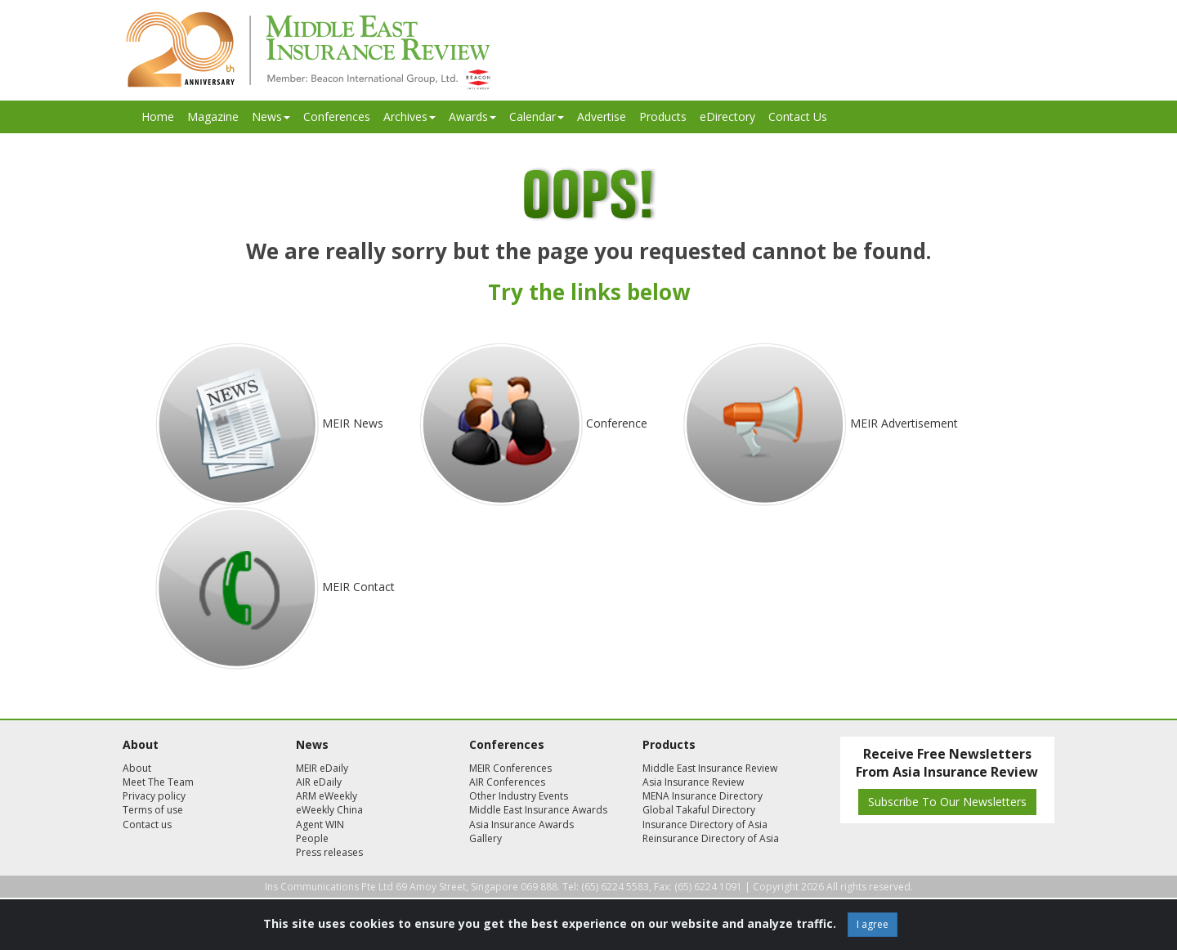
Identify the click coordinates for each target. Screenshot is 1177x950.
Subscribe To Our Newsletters (947, 801)
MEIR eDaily (322, 768)
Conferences (336, 116)
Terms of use (153, 810)
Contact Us (797, 116)
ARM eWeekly (326, 796)
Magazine (213, 116)
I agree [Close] (872, 924)
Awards (472, 116)
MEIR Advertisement (904, 423)
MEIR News (352, 423)
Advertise (601, 116)
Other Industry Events (518, 796)
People (312, 838)
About (137, 768)
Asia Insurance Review (693, 782)
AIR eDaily (319, 782)
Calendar (536, 116)
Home (157, 116)
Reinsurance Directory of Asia (710, 838)
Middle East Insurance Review (709, 768)
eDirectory (727, 116)
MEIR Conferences (510, 768)
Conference (616, 423)
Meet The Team (158, 782)
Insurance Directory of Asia (705, 824)
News (271, 116)
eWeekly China (329, 810)
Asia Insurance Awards (521, 824)
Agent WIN (320, 824)
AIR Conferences (507, 782)
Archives (409, 116)
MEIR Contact (358, 586)
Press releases (329, 852)
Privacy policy (154, 796)
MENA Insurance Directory (702, 796)
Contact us (147, 824)
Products (663, 116)
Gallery (485, 838)
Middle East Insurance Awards (538, 810)
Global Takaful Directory (698, 810)
